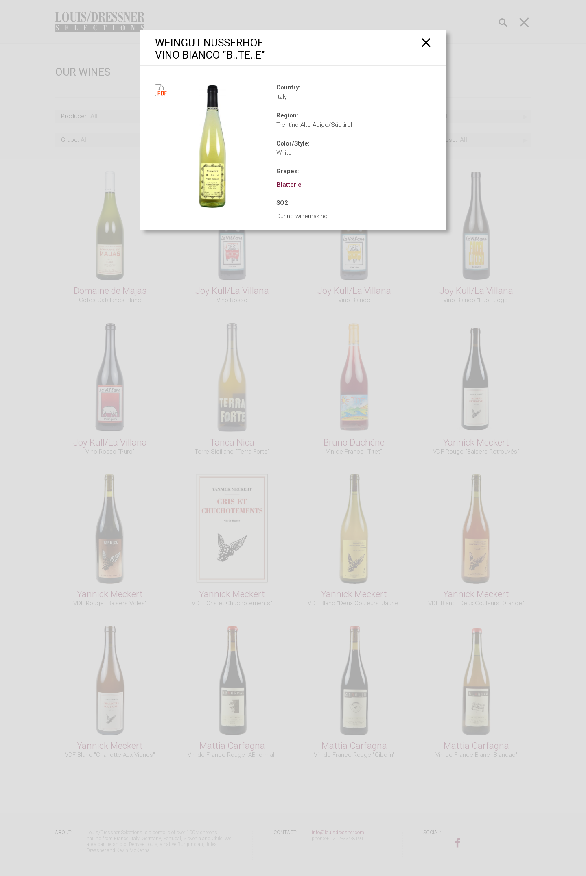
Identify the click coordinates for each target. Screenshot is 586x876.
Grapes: (287, 171)
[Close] (426, 42)
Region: (287, 115)
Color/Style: (293, 143)
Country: (288, 87)
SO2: (283, 203)
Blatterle (289, 184)
